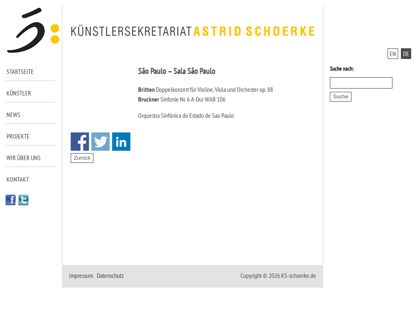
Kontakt (17, 179)
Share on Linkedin (121, 141)
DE (406, 54)
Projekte (18, 136)
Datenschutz (110, 275)
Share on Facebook (80, 141)
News (13, 114)
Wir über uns (23, 158)
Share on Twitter (100, 141)
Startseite (20, 71)
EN (393, 54)
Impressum (81, 275)
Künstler (18, 93)
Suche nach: (341, 68)
